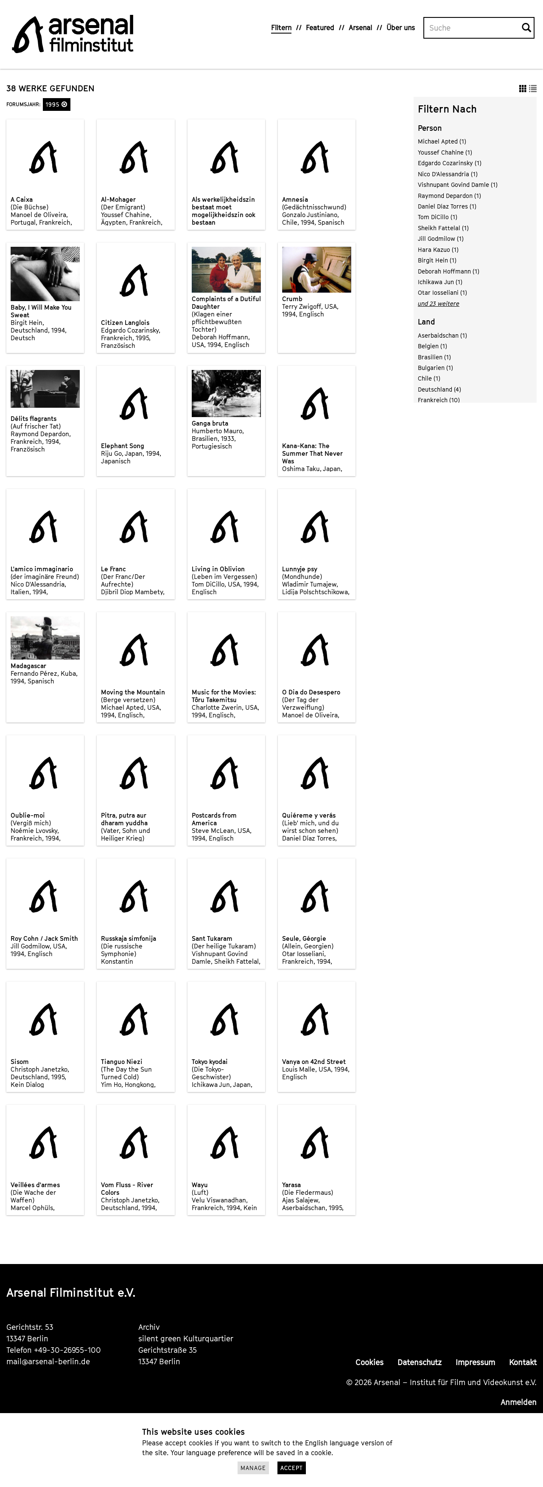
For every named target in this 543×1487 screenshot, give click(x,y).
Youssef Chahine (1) (445, 152)
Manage (253, 1467)
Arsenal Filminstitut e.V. (71, 1292)
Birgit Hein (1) (437, 260)
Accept (291, 1467)
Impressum (475, 1362)
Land (426, 321)
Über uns (400, 27)
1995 (56, 104)
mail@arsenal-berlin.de (48, 1361)
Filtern (281, 27)
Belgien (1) (432, 346)
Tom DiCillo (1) (437, 216)
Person (430, 128)
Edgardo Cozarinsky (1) (449, 162)
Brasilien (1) (434, 357)
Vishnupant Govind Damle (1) (458, 184)
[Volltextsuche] (473, 28)
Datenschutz (419, 1362)
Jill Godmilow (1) (441, 238)
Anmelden (519, 1402)
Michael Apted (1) (442, 141)
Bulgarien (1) (435, 367)
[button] (64, 104)
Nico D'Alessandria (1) (448, 174)
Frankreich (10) (439, 399)
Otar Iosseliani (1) (442, 292)
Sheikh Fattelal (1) (443, 227)
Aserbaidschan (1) (442, 335)
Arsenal (360, 27)
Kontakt (523, 1362)
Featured (320, 27)
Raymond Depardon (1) (449, 195)
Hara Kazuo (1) (438, 249)
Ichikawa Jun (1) (440, 281)
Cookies (369, 1362)
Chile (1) (429, 378)
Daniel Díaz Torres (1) (447, 206)
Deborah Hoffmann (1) (448, 271)
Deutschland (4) (439, 389)
